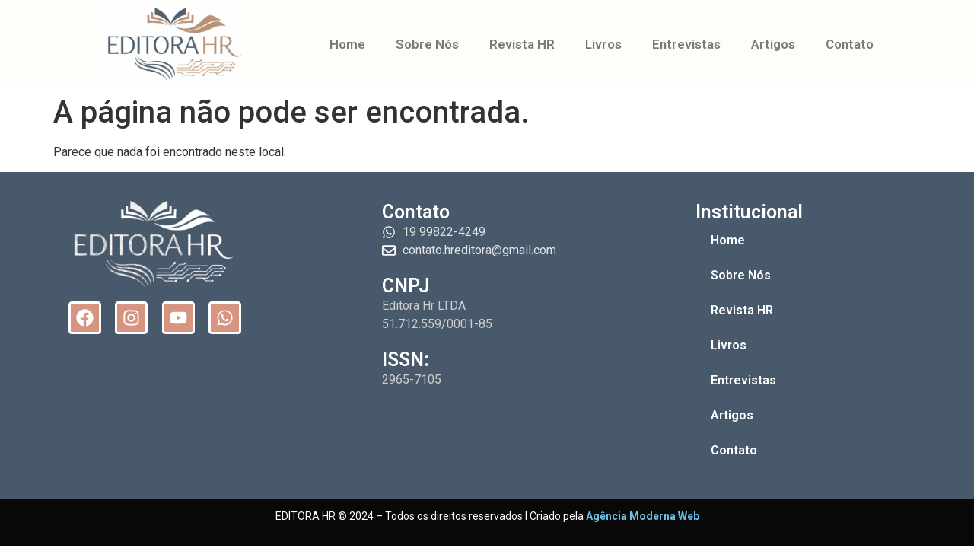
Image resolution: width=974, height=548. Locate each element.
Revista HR (522, 44)
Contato (850, 44)
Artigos (773, 44)
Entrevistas (686, 44)
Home (347, 44)
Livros (603, 44)
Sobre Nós (427, 44)
